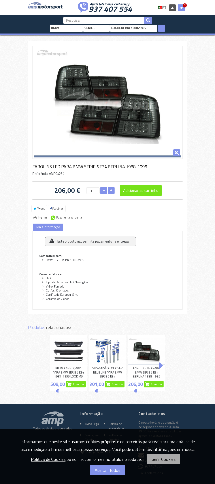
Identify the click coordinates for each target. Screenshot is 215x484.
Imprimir (43, 217)
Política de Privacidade (116, 425)
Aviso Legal (92, 423)
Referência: (40, 173)
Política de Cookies (48, 459)
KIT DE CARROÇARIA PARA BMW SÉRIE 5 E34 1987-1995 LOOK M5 (68, 372)
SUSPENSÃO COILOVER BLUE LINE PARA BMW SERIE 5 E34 (107, 372)
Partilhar (56, 208)
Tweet (39, 208)
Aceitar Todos (107, 470)
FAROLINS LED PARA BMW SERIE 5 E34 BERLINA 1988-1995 (146, 372)
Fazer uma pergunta (69, 217)
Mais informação (48, 227)
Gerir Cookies (163, 459)
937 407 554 (110, 8)
